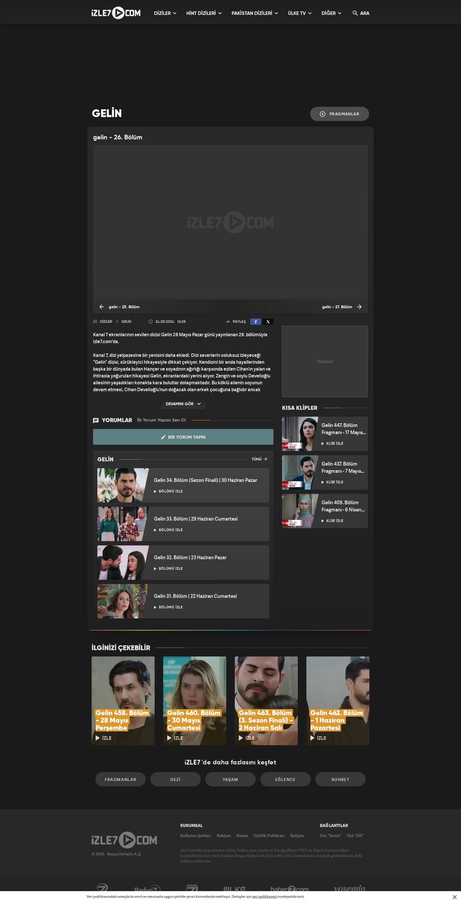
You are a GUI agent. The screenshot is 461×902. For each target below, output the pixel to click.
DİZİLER (165, 13)
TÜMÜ (259, 459)
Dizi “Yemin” (330, 835)
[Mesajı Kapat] (455, 897)
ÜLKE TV (300, 13)
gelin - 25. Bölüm (119, 306)
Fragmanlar (339, 114)
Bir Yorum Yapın (183, 437)
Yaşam (231, 779)
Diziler (106, 322)
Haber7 (290, 889)
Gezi (175, 779)
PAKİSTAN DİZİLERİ (255, 13)
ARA (361, 13)
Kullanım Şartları (195, 835)
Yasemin (350, 889)
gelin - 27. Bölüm (342, 306)
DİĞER (331, 13)
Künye (242, 835)
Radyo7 (148, 889)
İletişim (297, 835)
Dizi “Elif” (355, 835)
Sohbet (340, 779)
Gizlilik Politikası (269, 835)
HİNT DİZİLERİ (204, 13)
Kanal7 (102, 889)
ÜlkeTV (235, 889)
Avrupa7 (192, 889)
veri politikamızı (264, 896)
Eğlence (285, 779)
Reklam (224, 835)
